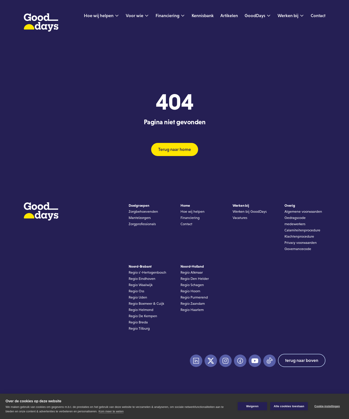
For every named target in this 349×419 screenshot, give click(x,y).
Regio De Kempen (143, 316)
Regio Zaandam (193, 303)
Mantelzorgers (140, 218)
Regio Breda (138, 322)
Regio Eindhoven (142, 279)
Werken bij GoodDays (250, 211)
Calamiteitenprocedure (302, 230)
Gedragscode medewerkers (295, 221)
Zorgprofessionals (142, 224)
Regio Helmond (141, 310)
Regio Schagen (192, 285)
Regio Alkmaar (192, 272)
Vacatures (240, 218)
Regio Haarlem (192, 310)
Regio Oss (136, 291)
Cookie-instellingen (327, 406)
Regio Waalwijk (140, 285)
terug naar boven (301, 360)
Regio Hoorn (190, 291)
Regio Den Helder (195, 279)
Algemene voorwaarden (303, 211)
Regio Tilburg (139, 328)
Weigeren (252, 406)
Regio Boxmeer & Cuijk (146, 303)
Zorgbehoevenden (143, 211)
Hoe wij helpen (193, 211)
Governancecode (297, 249)
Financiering (190, 218)
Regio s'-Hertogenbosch (147, 272)
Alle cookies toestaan (289, 406)
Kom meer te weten (111, 411)
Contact (186, 224)
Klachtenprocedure (299, 236)
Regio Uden (138, 297)
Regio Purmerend (194, 297)
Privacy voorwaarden (300, 243)
